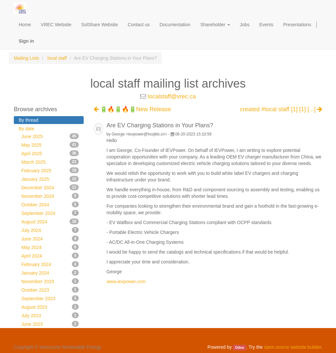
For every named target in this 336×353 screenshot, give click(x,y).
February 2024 (50, 264)
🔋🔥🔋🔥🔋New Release (132, 109)
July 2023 (50, 315)
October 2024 (50, 204)
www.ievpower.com (126, 281)
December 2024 (50, 187)
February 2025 (50, 170)
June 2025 (50, 136)
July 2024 (50, 230)
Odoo (239, 347)
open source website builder (292, 347)
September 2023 (50, 298)
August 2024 (50, 221)
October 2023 (50, 290)
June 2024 (50, 238)
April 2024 (50, 256)
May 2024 (50, 247)
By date (26, 128)
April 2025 (50, 153)
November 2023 (50, 281)
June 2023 (50, 324)
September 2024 (50, 213)
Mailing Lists (26, 58)
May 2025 (50, 145)
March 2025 (50, 162)
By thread (28, 120)
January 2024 (50, 273)
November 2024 (50, 196)
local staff (57, 58)
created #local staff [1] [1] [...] (281, 109)
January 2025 (50, 179)
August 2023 (50, 307)
